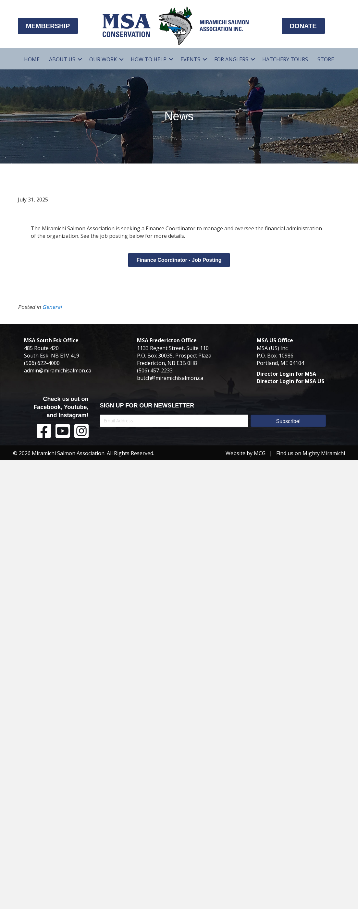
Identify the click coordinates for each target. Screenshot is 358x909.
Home (32, 59)
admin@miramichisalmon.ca (57, 370)
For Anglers (231, 59)
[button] (79, 59)
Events (190, 59)
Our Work (103, 59)
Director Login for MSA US (290, 381)
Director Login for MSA (286, 373)
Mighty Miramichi (323, 453)
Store (325, 59)
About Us (62, 59)
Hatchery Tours (285, 59)
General (52, 306)
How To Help (149, 59)
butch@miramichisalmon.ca (170, 378)
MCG (259, 453)
